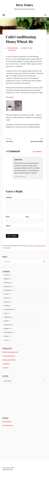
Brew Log (13, 50)
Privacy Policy (6, 467)
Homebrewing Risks (36, 141)
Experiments (7, 290)
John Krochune (13, 48)
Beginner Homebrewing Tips (10, 352)
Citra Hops (9, 141)
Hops (5, 313)
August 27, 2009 (28, 48)
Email (27, 216)
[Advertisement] (14, 400)
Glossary (6, 305)
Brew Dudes (24, 5)
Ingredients (7, 317)
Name (8, 216)
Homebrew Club (8, 309)
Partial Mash (7, 324)
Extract (6, 294)
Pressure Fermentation (8, 356)
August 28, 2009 (20, 176)
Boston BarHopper (7, 425)
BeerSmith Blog (6, 421)
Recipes (6, 328)
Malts (6, 321)
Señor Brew (18, 159)
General (6, 301)
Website (8, 225)
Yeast (5, 340)
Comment (9, 197)
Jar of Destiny (6, 363)
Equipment (7, 286)
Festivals (6, 298)
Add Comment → (38, 151)
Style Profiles (8, 332)
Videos (6, 336)
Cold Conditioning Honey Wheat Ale (21, 39)
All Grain (6, 275)
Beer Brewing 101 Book (8, 360)
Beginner (6, 278)
